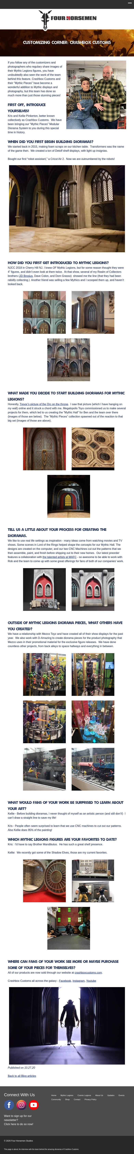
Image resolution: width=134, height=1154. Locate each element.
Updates (111, 1095)
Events (121, 1095)
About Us (99, 1095)
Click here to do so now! (18, 1124)
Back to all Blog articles (22, 1075)
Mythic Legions (67, 1095)
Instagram (78, 980)
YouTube (34, 1105)
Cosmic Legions (84, 1095)
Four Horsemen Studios (67, 20)
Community (56, 1099)
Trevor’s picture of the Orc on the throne (44, 404)
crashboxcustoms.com (88, 972)
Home (53, 1095)
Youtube (91, 980)
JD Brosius (26, 275)
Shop (67, 1099)
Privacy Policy (91, 1099)
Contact (77, 1099)
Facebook (65, 980)
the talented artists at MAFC (59, 557)
